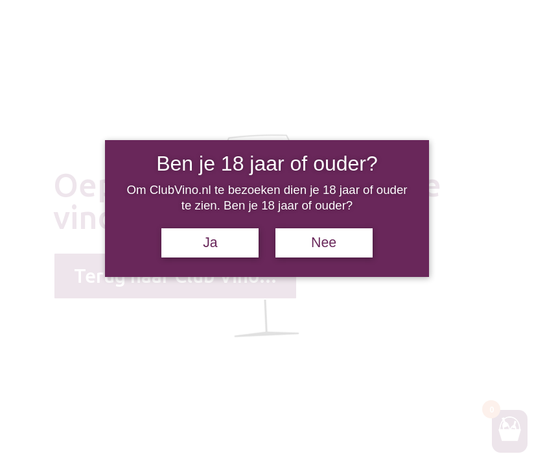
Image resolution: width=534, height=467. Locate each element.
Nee (323, 242)
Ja (210, 242)
